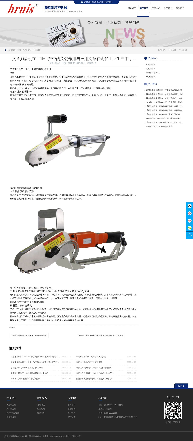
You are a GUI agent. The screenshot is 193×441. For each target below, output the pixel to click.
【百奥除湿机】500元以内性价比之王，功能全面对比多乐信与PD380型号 (165, 122)
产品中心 (11, 398)
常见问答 (183, 50)
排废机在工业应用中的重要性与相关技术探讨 (95, 373)
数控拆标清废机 (152, 73)
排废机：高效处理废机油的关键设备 (26, 379)
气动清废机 (150, 64)
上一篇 (29, 335)
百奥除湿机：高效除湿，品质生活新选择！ (164, 118)
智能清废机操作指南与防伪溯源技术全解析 (94, 379)
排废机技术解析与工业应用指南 (89, 362)
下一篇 (100, 335)
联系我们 (103, 398)
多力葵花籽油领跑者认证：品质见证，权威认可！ (165, 102)
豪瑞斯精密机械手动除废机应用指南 (91, 357)
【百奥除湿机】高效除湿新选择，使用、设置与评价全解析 (165, 106)
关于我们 (73, 398)
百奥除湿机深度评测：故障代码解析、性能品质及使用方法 (165, 98)
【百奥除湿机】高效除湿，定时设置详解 (163, 114)
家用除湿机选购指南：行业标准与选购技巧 (164, 90)
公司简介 (71, 405)
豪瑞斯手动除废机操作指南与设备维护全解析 (29, 373)
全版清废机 (150, 77)
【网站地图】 (76, 436)
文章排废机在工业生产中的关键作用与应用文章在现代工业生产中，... (35, 357)
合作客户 (71, 413)
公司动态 (162, 50)
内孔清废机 (150, 68)
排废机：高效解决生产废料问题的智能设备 (94, 368)
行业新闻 (36, 50)
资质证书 (71, 417)
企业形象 (71, 409)
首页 (19, 50)
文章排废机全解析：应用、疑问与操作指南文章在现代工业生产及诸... (35, 362)
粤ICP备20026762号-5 (59, 436)
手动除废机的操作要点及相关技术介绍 (27, 368)
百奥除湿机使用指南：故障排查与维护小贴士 (165, 94)
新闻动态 (27, 50)
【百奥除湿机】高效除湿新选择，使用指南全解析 (165, 110)
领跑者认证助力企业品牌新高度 (159, 126)
